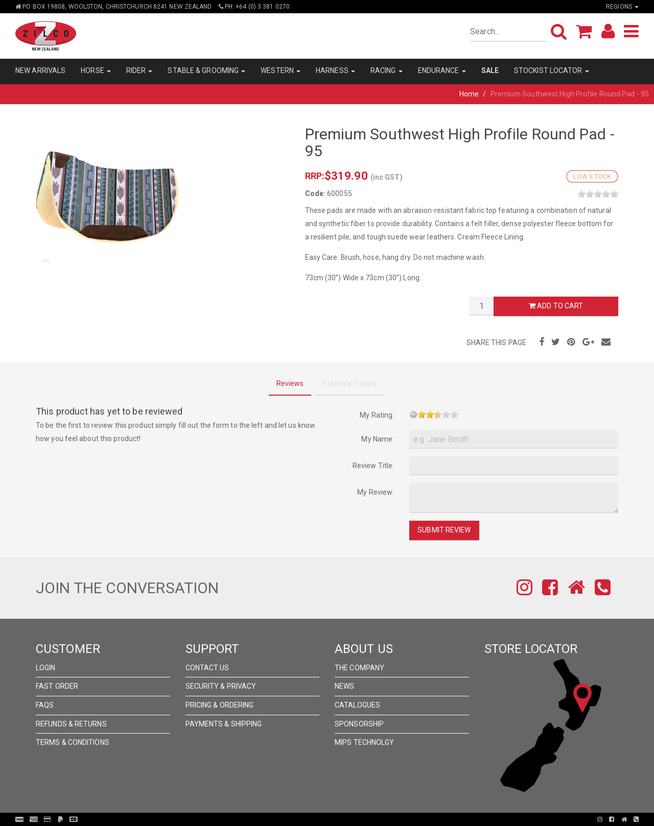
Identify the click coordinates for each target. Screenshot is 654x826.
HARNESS (335, 70)
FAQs (45, 705)
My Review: (375, 492)
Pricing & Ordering (219, 705)
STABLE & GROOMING (206, 70)
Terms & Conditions (72, 742)
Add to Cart (556, 306)
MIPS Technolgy (364, 742)
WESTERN (280, 70)
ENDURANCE (442, 70)
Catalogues (357, 705)
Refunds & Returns (71, 724)
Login (46, 668)
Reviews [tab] (290, 383)
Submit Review (444, 530)
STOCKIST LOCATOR (551, 70)
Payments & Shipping (223, 724)
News (344, 686)
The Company (359, 668)
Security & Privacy (220, 686)
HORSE (96, 70)
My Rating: (377, 415)
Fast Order (57, 686)
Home (469, 94)
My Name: (377, 439)
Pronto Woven (330, 819)
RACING (386, 70)
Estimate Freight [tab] (350, 383)
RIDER (139, 70)
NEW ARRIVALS (40, 70)
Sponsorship (359, 724)
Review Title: (373, 465)
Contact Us (207, 668)
